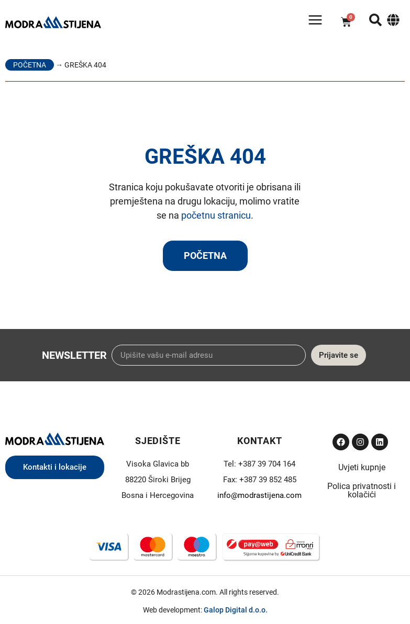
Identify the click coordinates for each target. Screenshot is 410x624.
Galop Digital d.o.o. (236, 610)
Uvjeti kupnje (361, 467)
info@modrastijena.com (259, 495)
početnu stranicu (216, 215)
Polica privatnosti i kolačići (361, 490)
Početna (29, 65)
